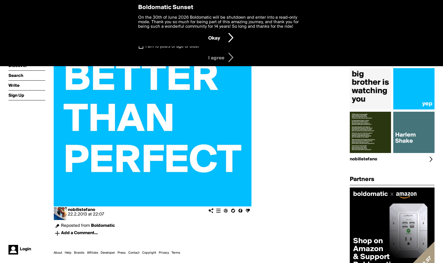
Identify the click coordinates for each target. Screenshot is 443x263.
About (58, 253)
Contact (134, 253)
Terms (175, 253)
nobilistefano (81, 210)
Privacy (164, 253)
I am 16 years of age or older (172, 46)
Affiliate (92, 253)
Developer (108, 253)
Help (68, 253)
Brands (79, 253)
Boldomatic (103, 225)
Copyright (149, 253)
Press (122, 253)
